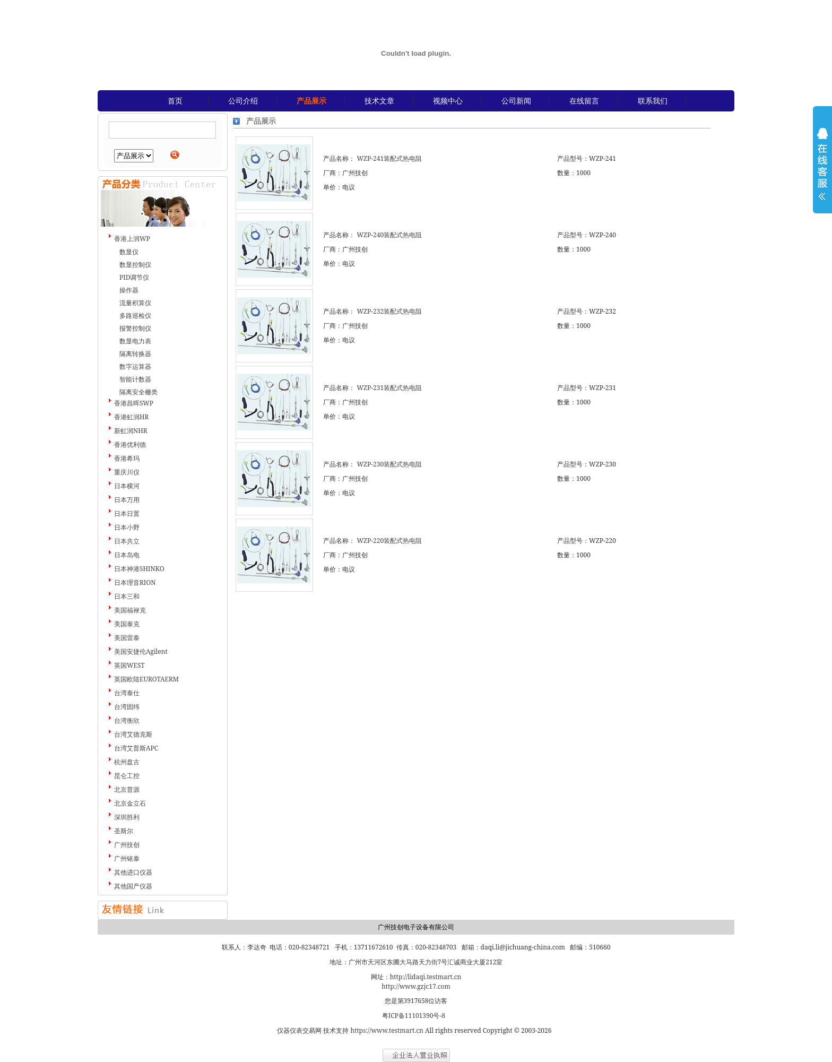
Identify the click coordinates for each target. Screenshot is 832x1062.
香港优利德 (130, 444)
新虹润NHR (131, 430)
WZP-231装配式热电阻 (389, 387)
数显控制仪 (135, 264)
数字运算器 (135, 366)
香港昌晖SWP (133, 403)
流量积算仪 (135, 302)
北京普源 (127, 789)
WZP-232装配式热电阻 (389, 311)
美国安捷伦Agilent (141, 651)
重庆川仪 (127, 472)
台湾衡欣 (127, 720)
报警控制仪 (135, 328)
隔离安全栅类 (138, 391)
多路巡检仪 (135, 315)
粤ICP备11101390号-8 (413, 1015)
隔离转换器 (135, 353)
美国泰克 (127, 623)
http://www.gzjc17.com (416, 986)
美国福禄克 (130, 610)
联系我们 (653, 101)
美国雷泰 (127, 637)
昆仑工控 (127, 775)
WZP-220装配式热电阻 (389, 540)
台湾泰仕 (127, 692)
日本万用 (127, 499)
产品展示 (311, 101)
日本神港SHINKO (139, 568)
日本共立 (127, 541)
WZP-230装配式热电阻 (389, 464)
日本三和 (127, 596)
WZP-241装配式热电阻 (389, 158)
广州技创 (127, 844)
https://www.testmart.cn (387, 1030)
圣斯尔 (123, 830)
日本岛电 (127, 554)
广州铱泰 (127, 858)
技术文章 (379, 101)
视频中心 (448, 101)
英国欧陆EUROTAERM (146, 679)
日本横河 (127, 485)
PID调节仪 (134, 277)
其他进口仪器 (133, 872)
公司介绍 (243, 101)
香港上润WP (132, 238)
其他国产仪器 (133, 886)
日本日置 (127, 513)
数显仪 (128, 251)
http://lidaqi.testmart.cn (426, 976)
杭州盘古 (127, 761)
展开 (822, 171)
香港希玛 (127, 458)
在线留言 (584, 101)
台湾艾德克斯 (133, 734)
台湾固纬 (127, 706)
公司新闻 (516, 101)
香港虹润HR (131, 416)
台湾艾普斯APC (136, 748)
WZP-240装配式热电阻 (389, 234)
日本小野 (127, 527)
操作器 (128, 290)
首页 (175, 101)
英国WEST (129, 665)
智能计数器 (135, 379)
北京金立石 (130, 803)
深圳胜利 (127, 817)
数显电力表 (135, 341)
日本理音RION (134, 582)
